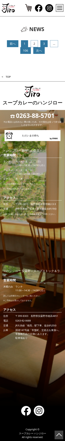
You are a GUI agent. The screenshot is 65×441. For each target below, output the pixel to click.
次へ (39, 50)
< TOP (6, 76)
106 (25, 50)
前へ (13, 44)
